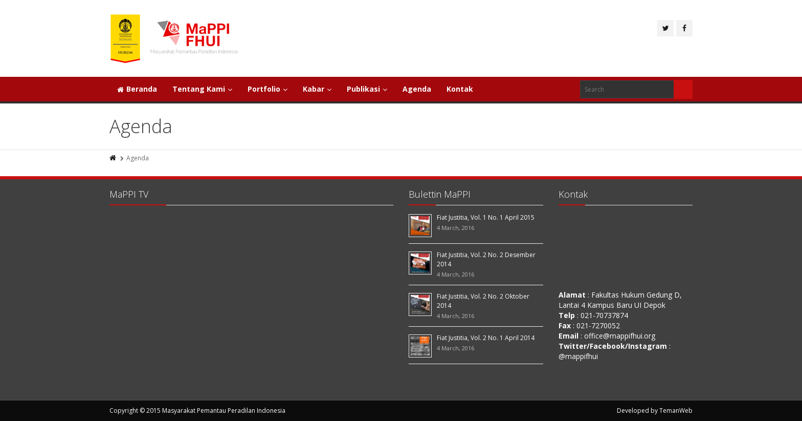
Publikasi (367, 89)
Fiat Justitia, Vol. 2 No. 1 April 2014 (485, 337)
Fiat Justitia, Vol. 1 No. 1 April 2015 (485, 217)
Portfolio (267, 89)
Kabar (317, 89)
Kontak (460, 89)
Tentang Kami (202, 89)
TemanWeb (676, 410)
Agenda (417, 89)
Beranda (137, 89)
